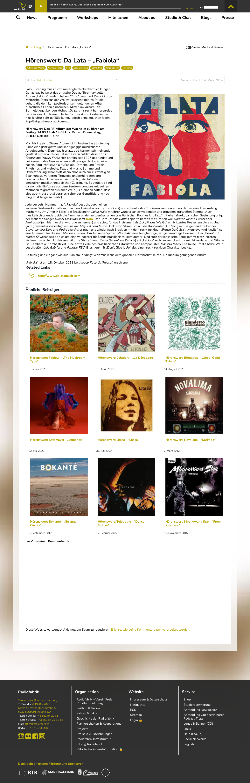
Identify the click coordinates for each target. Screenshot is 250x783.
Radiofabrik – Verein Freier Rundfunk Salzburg (95, 701)
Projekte (82, 729)
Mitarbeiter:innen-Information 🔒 (100, 749)
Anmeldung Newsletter (200, 710)
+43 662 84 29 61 (47, 716)
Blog (37, 47)
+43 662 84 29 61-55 (50, 720)
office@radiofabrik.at (36, 724)
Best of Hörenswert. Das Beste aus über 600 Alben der (86, 4)
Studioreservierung (197, 705)
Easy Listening (81, 67)
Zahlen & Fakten (88, 713)
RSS (133, 710)
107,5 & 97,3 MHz (37, 728)
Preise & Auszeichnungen (94, 734)
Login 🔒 (136, 720)
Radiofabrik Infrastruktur (94, 739)
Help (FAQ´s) (193, 734)
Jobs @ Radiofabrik (90, 744)
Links (187, 729)
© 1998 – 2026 (41, 704)
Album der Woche (35, 67)
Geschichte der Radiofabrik (95, 718)
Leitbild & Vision (88, 708)
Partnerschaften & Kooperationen (100, 723)
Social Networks (195, 739)
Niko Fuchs (44, 80)
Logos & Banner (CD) (198, 723)
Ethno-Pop (97, 67)
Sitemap (136, 715)
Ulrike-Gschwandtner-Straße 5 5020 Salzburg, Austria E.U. (37, 709)
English (189, 744)
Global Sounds (55, 67)
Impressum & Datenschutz (148, 699)
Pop (68, 67)
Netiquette (137, 705)
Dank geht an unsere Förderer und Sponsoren (50, 764)
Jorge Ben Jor (112, 67)
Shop (187, 699)
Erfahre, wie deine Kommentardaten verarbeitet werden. (150, 629)
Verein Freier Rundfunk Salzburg (37, 700)
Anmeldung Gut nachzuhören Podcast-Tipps (204, 717)
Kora (89, 219)
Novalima (127, 67)
